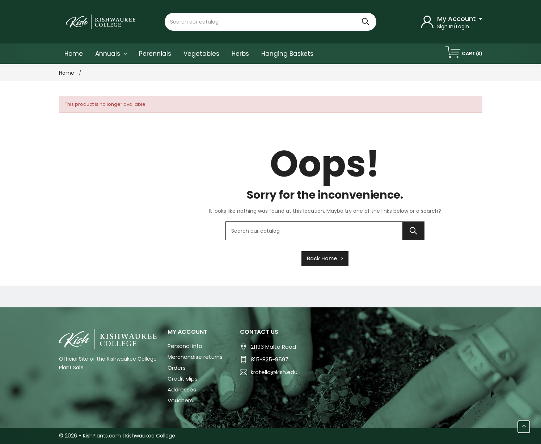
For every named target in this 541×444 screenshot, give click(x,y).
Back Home (325, 258)
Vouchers (180, 400)
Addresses (182, 389)
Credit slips (183, 378)
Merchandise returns (195, 357)
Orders (177, 368)
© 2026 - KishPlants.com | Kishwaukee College (117, 435)
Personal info (185, 346)
